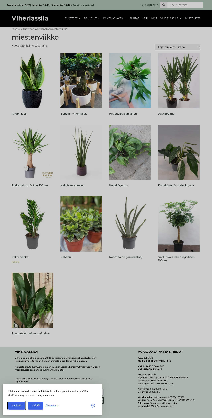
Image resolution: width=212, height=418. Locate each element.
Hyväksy (17, 405)
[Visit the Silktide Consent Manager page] (93, 406)
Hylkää (35, 405)
